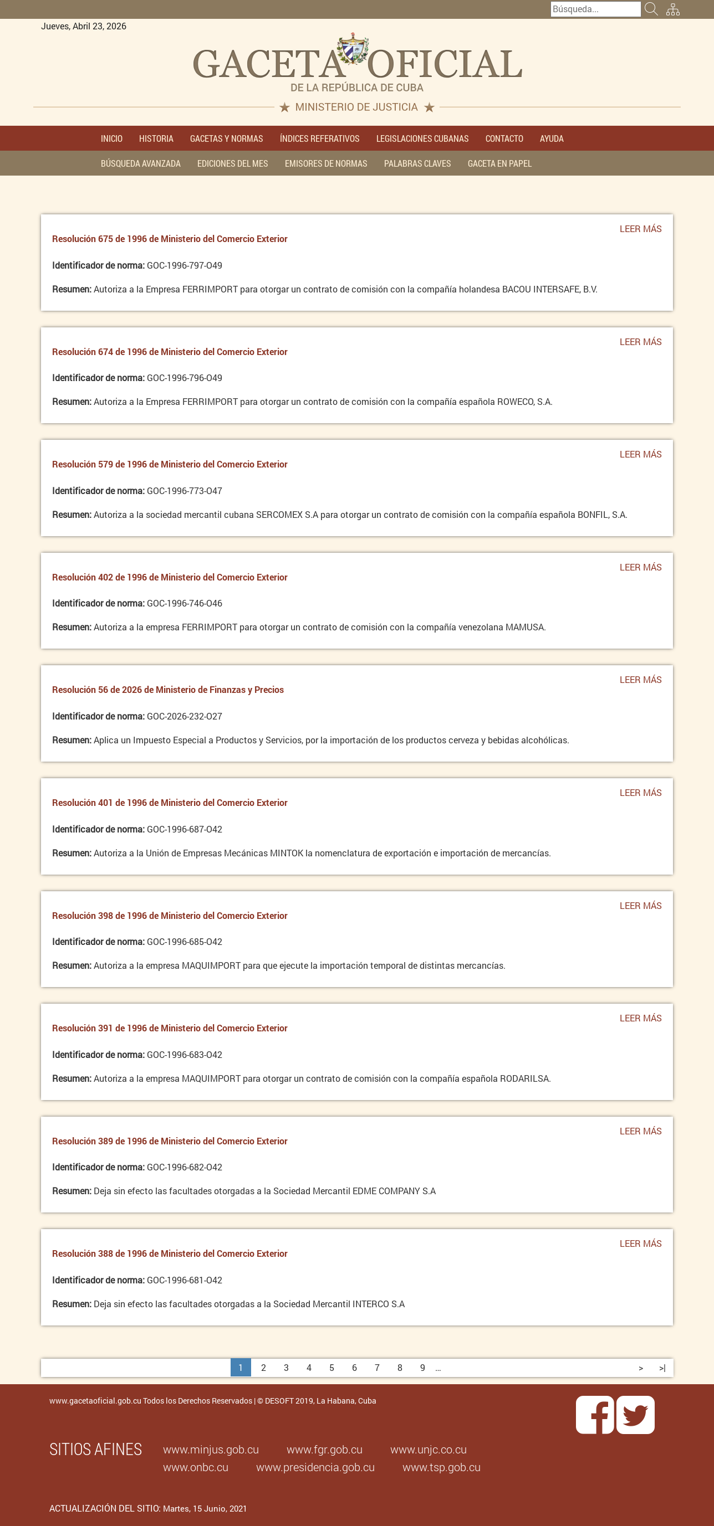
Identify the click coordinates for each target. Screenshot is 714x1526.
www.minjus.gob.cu (211, 1449)
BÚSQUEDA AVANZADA (141, 163)
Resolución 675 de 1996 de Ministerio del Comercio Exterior (170, 238)
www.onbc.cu (195, 1467)
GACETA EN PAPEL (500, 163)
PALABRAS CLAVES (417, 163)
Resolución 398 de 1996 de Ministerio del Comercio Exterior (170, 915)
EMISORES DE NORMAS (326, 163)
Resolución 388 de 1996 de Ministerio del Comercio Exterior (170, 1253)
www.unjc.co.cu (428, 1449)
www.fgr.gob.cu (325, 1449)
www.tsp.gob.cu (441, 1467)
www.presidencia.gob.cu (315, 1467)
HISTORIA (156, 138)
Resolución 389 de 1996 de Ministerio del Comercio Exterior (170, 1141)
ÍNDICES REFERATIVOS (320, 138)
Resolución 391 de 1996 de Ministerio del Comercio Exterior (170, 1028)
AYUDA (552, 138)
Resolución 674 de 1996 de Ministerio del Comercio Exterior (170, 351)
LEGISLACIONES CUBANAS (422, 138)
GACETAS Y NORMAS (226, 138)
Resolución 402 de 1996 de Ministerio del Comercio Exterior (170, 577)
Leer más (641, 231)
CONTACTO (504, 138)
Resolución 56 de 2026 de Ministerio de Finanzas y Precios (168, 689)
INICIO (112, 138)
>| (662, 1367)
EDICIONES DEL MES (232, 163)
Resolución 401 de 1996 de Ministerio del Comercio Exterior (170, 802)
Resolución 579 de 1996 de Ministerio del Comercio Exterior (170, 464)
